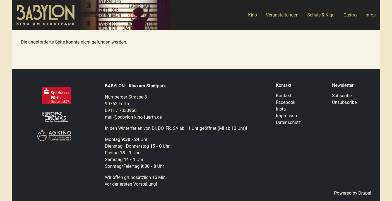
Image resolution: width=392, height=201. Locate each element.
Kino (252, 15)
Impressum (287, 115)
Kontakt (283, 95)
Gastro (350, 15)
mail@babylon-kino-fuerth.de (133, 117)
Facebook (285, 102)
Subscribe (342, 95)
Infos (370, 15)
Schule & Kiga (320, 15)
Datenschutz (288, 122)
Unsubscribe (344, 102)
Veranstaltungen (282, 15)
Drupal (364, 193)
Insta (281, 109)
